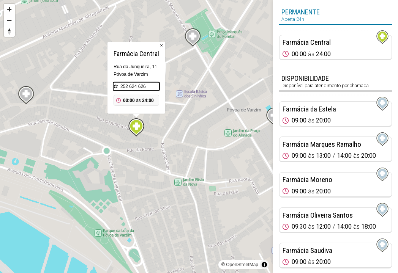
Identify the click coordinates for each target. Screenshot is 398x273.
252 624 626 (133, 86)
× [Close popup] (161, 45)
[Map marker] (136, 127)
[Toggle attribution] (264, 264)
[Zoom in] (9, 9)
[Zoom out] (9, 20)
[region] (136, 136)
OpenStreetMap (242, 264)
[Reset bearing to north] (9, 31)
